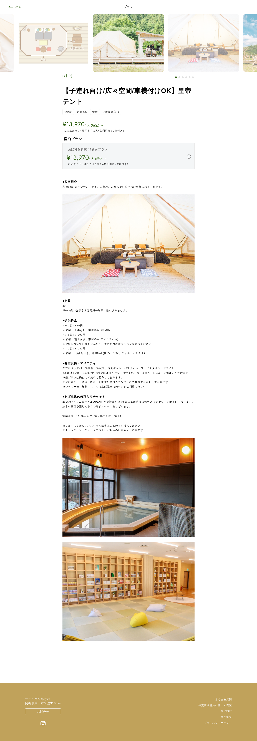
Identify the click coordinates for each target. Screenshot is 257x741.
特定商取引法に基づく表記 (215, 705)
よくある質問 (223, 699)
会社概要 (226, 716)
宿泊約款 (226, 711)
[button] (176, 77)
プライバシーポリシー (218, 722)
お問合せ (43, 711)
